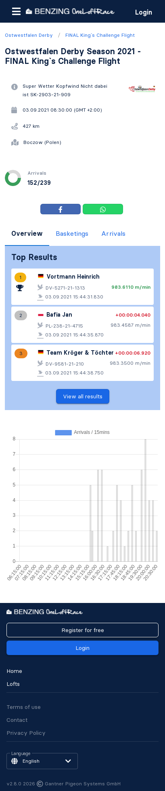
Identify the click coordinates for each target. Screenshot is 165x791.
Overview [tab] (27, 233)
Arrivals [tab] (113, 233)
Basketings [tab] (72, 233)
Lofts (13, 683)
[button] (16, 11)
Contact (16, 719)
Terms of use (23, 707)
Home (14, 671)
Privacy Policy (26, 732)
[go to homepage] (70, 11)
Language (21, 754)
